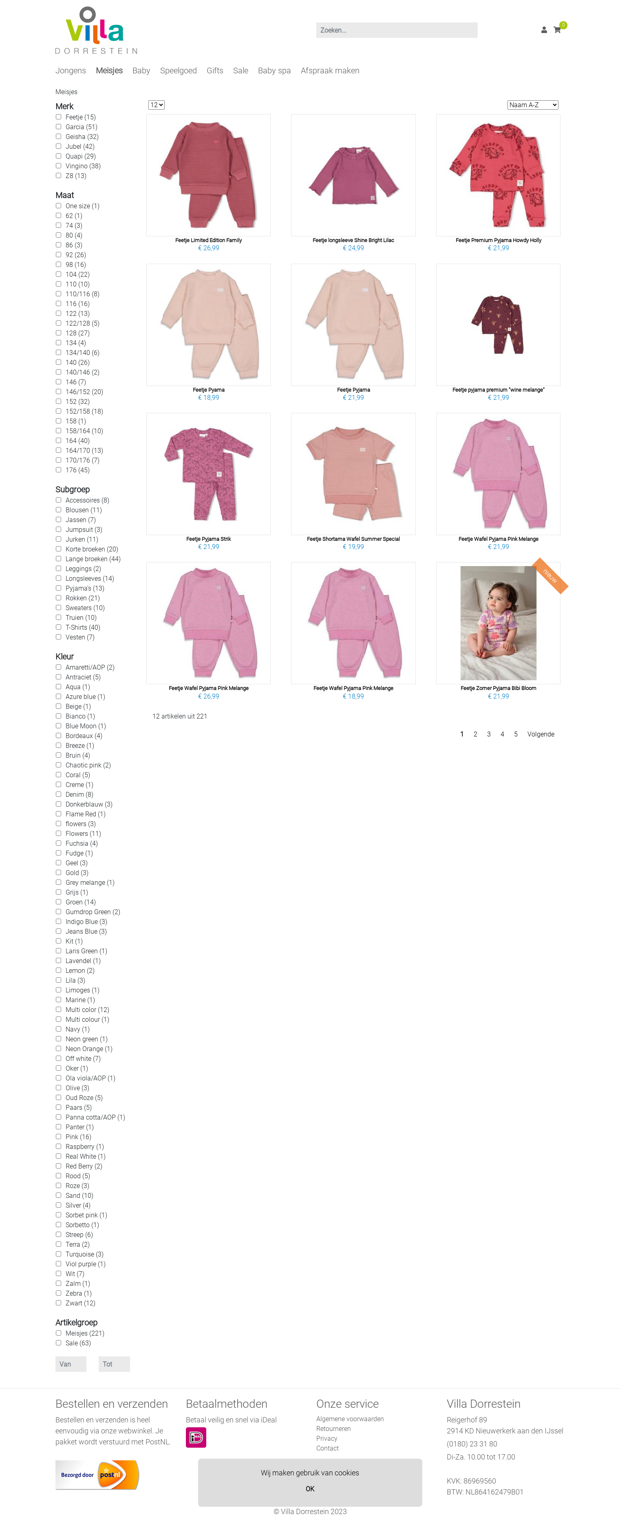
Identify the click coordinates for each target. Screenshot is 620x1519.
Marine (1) (80, 1000)
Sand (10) (79, 1195)
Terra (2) (78, 1244)
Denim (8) (79, 794)
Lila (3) (75, 980)
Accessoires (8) (87, 500)
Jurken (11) (82, 539)
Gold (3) (77, 873)
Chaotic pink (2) (88, 765)
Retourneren (333, 1429)
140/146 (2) (82, 372)
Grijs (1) (77, 892)
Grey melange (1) (90, 882)
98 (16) (76, 265)
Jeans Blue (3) (86, 931)
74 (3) (74, 225)
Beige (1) (78, 706)
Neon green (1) (87, 1039)
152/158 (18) (84, 411)
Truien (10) (81, 618)
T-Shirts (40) (83, 627)
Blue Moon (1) (86, 726)
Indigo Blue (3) (86, 922)
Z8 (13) (76, 176)
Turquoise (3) (85, 1254)
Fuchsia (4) (82, 843)
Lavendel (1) (83, 961)
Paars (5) (79, 1107)
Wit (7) (75, 1274)
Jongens (70, 70)
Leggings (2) (83, 569)
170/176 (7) (82, 460)
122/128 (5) (82, 323)
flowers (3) (81, 824)
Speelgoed (178, 70)
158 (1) (76, 421)
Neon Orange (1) (89, 1049)
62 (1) (74, 216)
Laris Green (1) (86, 951)
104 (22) (78, 274)
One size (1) (82, 206)
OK (310, 1489)
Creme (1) (79, 785)
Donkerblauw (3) (89, 804)
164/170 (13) (84, 450)
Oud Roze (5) (84, 1098)
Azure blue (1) (85, 697)
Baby (141, 70)
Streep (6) (79, 1235)
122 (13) (78, 313)
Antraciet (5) (83, 677)
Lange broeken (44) (93, 559)
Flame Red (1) (86, 814)
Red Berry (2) (84, 1166)
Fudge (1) (79, 853)
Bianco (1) (80, 716)
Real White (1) (86, 1156)
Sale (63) (78, 1343)
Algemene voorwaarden (350, 1419)
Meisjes (109, 70)
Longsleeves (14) (90, 578)
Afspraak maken (330, 70)
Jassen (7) (81, 520)
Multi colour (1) (87, 1019)
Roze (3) (77, 1186)
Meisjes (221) (85, 1333)
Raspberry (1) (85, 1147)
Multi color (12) (87, 1010)
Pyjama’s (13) (85, 588)
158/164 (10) (84, 431)
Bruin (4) (78, 755)
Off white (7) (83, 1059)
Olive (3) (77, 1088)
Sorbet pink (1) (86, 1215)
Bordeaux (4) (84, 736)
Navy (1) (78, 1029)
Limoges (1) (82, 990)
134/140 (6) (82, 353)
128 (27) (78, 333)
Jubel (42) (80, 146)
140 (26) (78, 362)
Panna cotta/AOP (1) (95, 1117)
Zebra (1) (79, 1293)
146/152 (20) (84, 392)
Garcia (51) (81, 127)
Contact (327, 1448)
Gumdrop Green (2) (93, 912)
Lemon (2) (80, 970)
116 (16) (78, 304)
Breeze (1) (80, 746)
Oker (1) (77, 1068)
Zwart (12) (80, 1303)
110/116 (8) (82, 294)
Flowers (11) (83, 834)
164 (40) (78, 441)
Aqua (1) (78, 687)
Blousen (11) (84, 510)
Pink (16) (78, 1137)
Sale (240, 70)
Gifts (215, 70)
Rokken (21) (83, 598)
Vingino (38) (83, 166)
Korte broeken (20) (92, 549)
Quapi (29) (81, 156)
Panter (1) (80, 1127)
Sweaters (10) (85, 608)
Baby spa (274, 70)
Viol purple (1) (86, 1264)
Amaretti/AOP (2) (90, 667)
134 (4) (76, 343)
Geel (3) (77, 863)
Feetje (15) (81, 117)
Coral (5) (78, 775)
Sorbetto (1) (82, 1225)
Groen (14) (81, 902)
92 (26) (76, 255)
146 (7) (76, 382)
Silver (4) (78, 1205)
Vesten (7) (80, 637)
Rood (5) (78, 1176)
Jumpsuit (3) (84, 530)
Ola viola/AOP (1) (90, 1078)
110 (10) (78, 284)
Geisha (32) (82, 137)
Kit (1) (74, 941)
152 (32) (78, 402)
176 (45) (78, 470)
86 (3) (74, 245)
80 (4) (74, 235)
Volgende (540, 734)
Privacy (327, 1438)
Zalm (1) (78, 1284)
